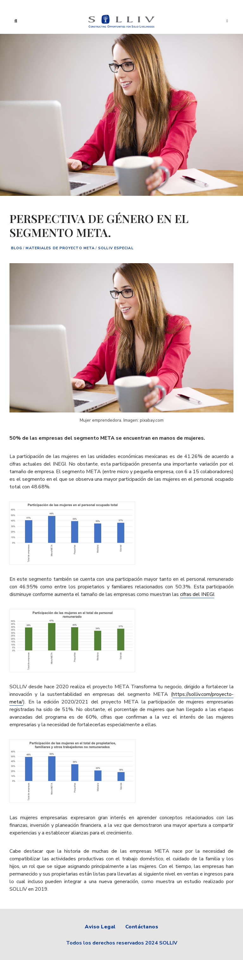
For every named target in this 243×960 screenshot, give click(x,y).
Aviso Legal (100, 926)
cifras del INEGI (197, 594)
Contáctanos (142, 926)
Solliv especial (116, 248)
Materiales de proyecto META (60, 248)
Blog (16, 248)
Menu (227, 21)
